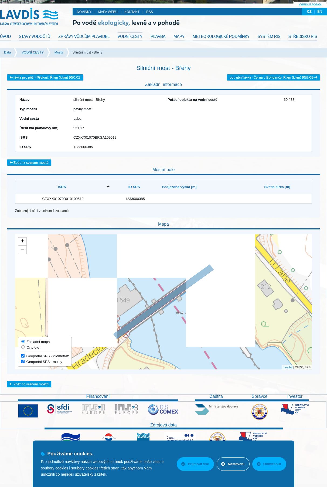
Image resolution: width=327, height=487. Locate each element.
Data (7, 52)
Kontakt (131, 12)
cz (309, 11)
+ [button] (22, 242)
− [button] (22, 250)
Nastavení (232, 464)
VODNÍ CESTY (32, 52)
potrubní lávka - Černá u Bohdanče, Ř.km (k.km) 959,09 (273, 77)
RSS (149, 12)
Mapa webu (108, 12)
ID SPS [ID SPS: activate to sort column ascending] (134, 187)
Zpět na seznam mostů (29, 163)
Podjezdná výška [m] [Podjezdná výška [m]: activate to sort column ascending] (179, 187)
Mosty (58, 52)
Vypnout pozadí (310, 4)
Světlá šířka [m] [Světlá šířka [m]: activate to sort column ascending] (277, 187)
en (319, 11)
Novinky (84, 12)
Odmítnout (269, 464)
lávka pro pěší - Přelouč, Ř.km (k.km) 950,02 (45, 77)
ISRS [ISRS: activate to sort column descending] (62, 187)
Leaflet (288, 367)
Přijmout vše (195, 464)
